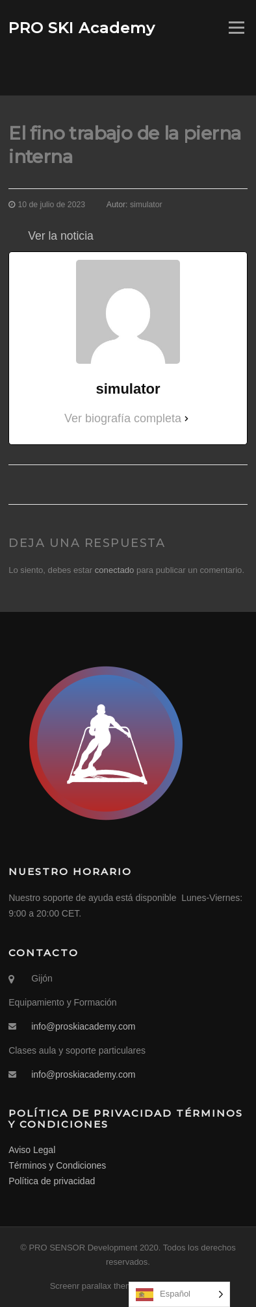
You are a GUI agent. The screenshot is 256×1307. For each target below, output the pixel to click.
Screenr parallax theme (93, 1286)
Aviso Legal (31, 1150)
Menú (235, 27)
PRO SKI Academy (81, 27)
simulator (146, 204)
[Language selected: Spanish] (179, 1294)
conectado (114, 570)
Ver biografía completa (122, 418)
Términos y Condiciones (57, 1165)
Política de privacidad (51, 1181)
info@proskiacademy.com (83, 1026)
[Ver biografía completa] (186, 419)
